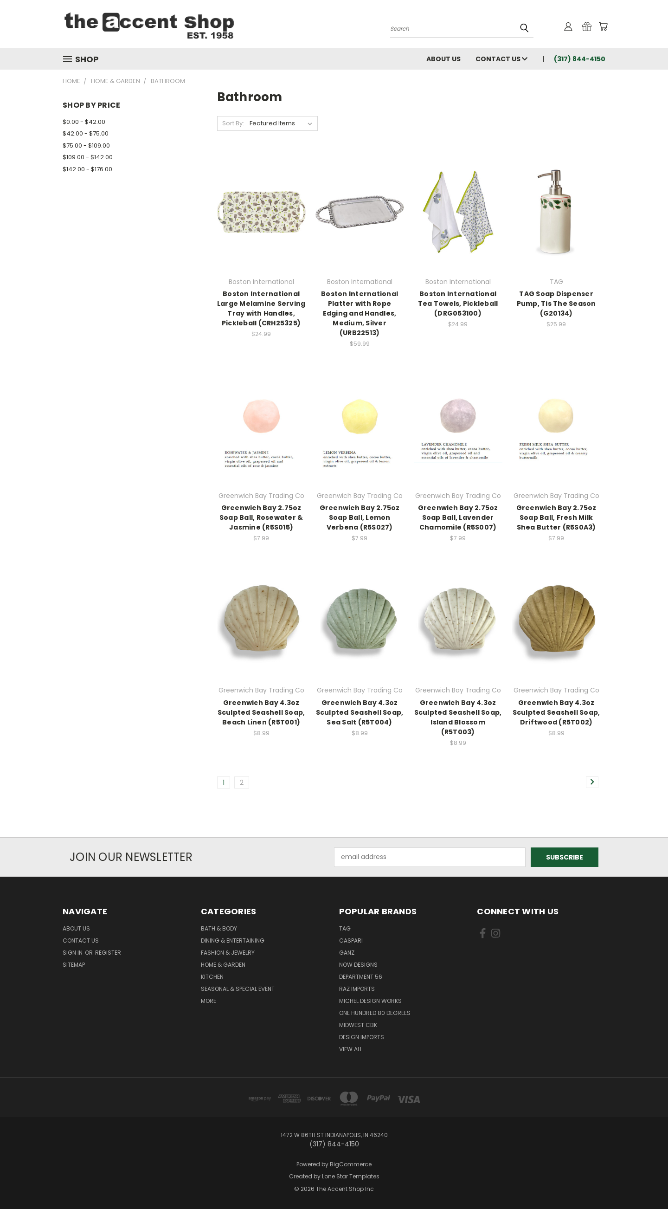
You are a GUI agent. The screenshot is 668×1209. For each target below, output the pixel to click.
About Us (443, 59)
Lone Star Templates (350, 1176)
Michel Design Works (370, 1001)
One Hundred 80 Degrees (375, 1013)
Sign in (73, 953)
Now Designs (358, 965)
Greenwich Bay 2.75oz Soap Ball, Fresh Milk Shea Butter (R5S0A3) (556, 517)
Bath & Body (219, 928)
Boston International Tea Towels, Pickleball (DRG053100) (458, 303)
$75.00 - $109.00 (86, 145)
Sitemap (74, 965)
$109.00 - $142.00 (88, 157)
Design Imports (361, 1037)
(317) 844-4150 (579, 59)
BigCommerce (351, 1164)
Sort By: (233, 123)
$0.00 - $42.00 (84, 121)
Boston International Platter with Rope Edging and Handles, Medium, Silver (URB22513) (359, 313)
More (208, 1001)
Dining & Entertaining (232, 940)
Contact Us (501, 59)
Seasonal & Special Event (238, 989)
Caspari (351, 940)
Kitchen (212, 977)
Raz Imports (357, 989)
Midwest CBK (358, 1025)
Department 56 (360, 977)
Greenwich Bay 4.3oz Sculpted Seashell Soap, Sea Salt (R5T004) (360, 712)
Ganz (346, 953)
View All (350, 1049)
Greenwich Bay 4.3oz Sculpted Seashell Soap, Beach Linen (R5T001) (261, 712)
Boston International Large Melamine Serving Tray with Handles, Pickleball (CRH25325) (261, 308)
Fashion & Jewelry (228, 953)
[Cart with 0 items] (603, 26)
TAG (345, 928)
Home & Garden (223, 965)
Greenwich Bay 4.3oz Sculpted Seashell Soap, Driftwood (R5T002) (556, 712)
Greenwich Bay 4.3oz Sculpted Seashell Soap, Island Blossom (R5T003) (458, 717)
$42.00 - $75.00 (86, 133)
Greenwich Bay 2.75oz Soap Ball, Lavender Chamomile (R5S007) (458, 517)
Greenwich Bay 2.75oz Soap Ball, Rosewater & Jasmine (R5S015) (261, 517)
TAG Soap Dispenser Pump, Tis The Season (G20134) (556, 303)
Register (108, 953)
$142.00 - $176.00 (87, 169)
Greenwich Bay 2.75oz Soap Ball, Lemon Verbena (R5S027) (360, 517)
